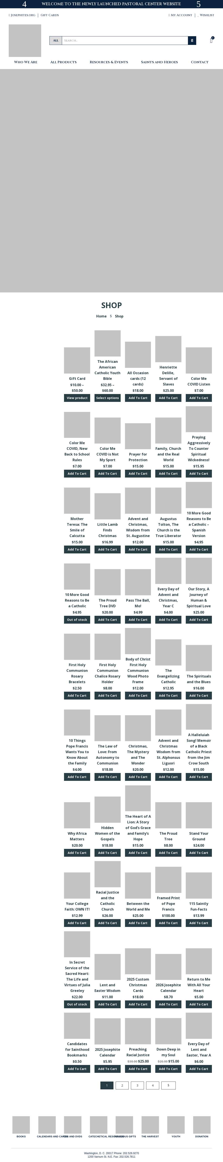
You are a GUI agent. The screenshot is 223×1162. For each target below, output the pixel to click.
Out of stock (77, 620)
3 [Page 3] (137, 1085)
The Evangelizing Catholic (168, 676)
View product (77, 398)
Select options (107, 398)
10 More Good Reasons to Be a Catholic (77, 600)
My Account (180, 15)
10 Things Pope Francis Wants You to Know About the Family (77, 752)
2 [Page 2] (122, 1085)
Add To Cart (138, 398)
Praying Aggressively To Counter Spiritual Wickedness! (199, 448)
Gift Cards (50, 15)
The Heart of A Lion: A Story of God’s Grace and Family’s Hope (138, 827)
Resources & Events (109, 62)
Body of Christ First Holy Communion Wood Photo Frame (138, 670)
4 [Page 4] (153, 1085)
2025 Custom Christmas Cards (138, 985)
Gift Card (77, 378)
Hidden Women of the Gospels (107, 833)
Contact (200, 62)
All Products (63, 62)
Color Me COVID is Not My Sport (107, 454)
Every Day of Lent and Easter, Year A (199, 1049)
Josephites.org (22, 15)
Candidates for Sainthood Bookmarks (77, 1049)
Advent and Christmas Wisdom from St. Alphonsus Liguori (168, 752)
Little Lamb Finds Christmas (107, 530)
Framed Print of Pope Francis (168, 904)
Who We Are (25, 62)
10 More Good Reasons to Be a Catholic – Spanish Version (199, 524)
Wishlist (206, 15)
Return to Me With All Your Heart (198, 985)
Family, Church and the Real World (168, 454)
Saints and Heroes (159, 62)
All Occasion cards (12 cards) (138, 378)
